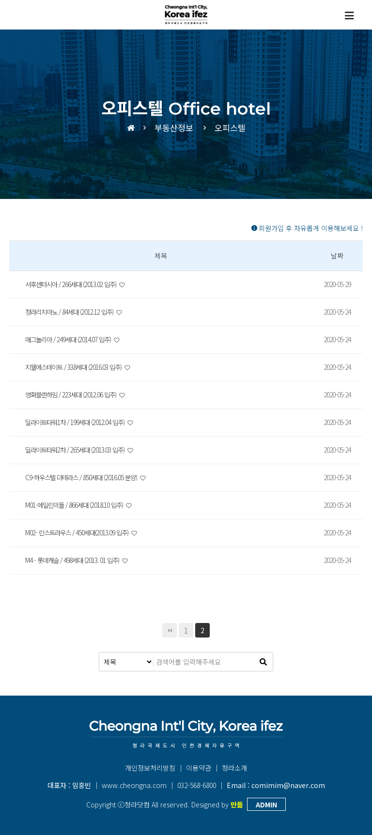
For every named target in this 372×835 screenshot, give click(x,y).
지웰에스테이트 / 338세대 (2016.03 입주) (77, 367)
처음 (169, 630)
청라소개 (234, 768)
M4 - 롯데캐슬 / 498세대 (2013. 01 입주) (75, 560)
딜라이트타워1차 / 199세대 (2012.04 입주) (78, 422)
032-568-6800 (196, 785)
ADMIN (266, 804)
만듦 (237, 804)
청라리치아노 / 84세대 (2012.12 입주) (73, 312)
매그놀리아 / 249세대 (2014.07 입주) (71, 339)
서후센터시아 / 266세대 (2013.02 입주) (74, 284)
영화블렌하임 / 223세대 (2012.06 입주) (74, 394)
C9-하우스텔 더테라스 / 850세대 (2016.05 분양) (85, 477)
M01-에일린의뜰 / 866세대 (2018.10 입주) (77, 505)
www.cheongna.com (134, 785)
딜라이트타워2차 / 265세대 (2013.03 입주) (78, 450)
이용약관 (198, 768)
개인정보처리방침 (150, 768)
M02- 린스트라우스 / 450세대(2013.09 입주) (80, 532)
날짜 (337, 255)
